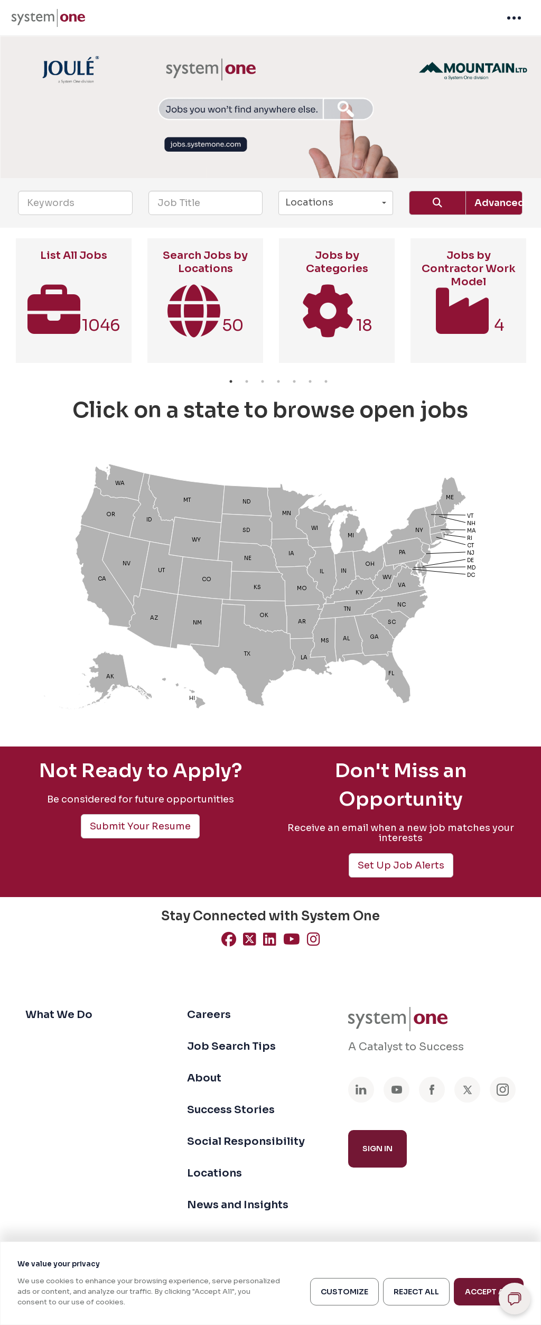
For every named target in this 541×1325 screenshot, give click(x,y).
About (204, 1078)
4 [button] (278, 381)
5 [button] (294, 381)
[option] (73, 306)
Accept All (488, 1291)
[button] (335, 203)
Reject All (416, 1291)
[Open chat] (514, 1298)
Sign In (377, 1148)
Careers (209, 1014)
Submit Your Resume (140, 826)
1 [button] (231, 381)
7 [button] (326, 381)
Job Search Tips (231, 1046)
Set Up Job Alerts (401, 865)
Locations (214, 1173)
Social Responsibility (246, 1141)
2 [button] (246, 381)
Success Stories (231, 1109)
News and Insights (237, 1204)
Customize (344, 1291)
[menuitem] (48, 18)
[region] (270, 1283)
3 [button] (262, 381)
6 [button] (310, 381)
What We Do (58, 1014)
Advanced (498, 203)
